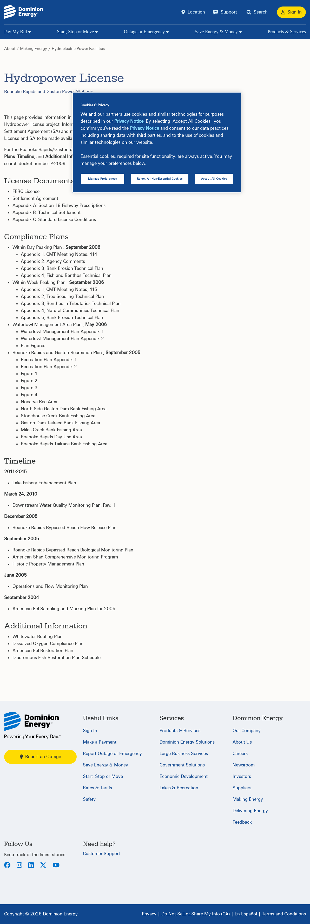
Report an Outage (40, 756)
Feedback (242, 822)
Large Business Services (184, 753)
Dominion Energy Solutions (187, 742)
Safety (89, 799)
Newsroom (244, 765)
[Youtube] (56, 865)
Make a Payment (99, 742)
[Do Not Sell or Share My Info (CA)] (195, 914)
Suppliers (242, 788)
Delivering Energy (250, 811)
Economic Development (184, 776)
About (9, 48)
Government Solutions (182, 765)
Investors (242, 776)
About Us (242, 742)
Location (196, 12)
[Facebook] (7, 865)
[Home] (32, 725)
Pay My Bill (15, 31)
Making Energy (33, 48)
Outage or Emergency (144, 31)
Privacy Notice (128, 121)
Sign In (90, 730)
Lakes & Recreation (179, 788)
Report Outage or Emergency (112, 753)
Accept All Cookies (214, 178)
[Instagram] (19, 865)
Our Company (247, 730)
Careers (240, 753)
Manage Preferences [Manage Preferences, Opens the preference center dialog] (102, 178)
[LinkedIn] (31, 865)
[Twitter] (43, 865)
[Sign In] (291, 12)
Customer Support (101, 853)
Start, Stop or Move (75, 31)
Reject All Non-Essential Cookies (160, 178)
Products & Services (287, 31)
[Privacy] (149, 914)
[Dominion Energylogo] (23, 12)
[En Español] (246, 914)
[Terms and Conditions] (284, 914)
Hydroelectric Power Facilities (78, 48)
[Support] (225, 12)
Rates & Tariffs (97, 788)
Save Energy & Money (216, 31)
